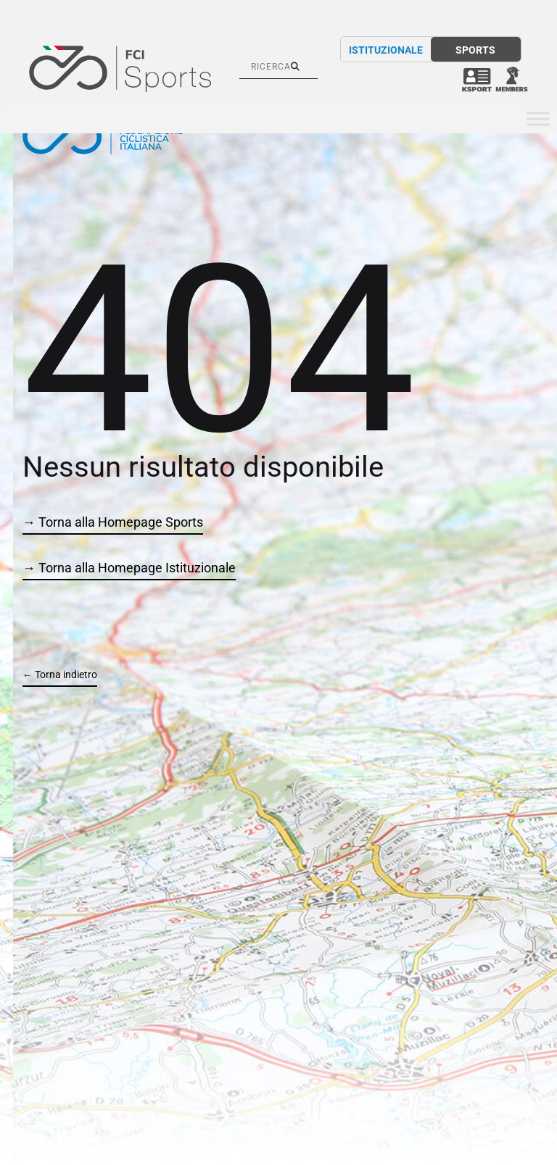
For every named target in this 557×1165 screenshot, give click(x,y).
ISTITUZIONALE (386, 50)
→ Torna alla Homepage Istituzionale (129, 567)
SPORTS (475, 50)
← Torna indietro (59, 674)
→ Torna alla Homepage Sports (112, 522)
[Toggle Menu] (538, 119)
